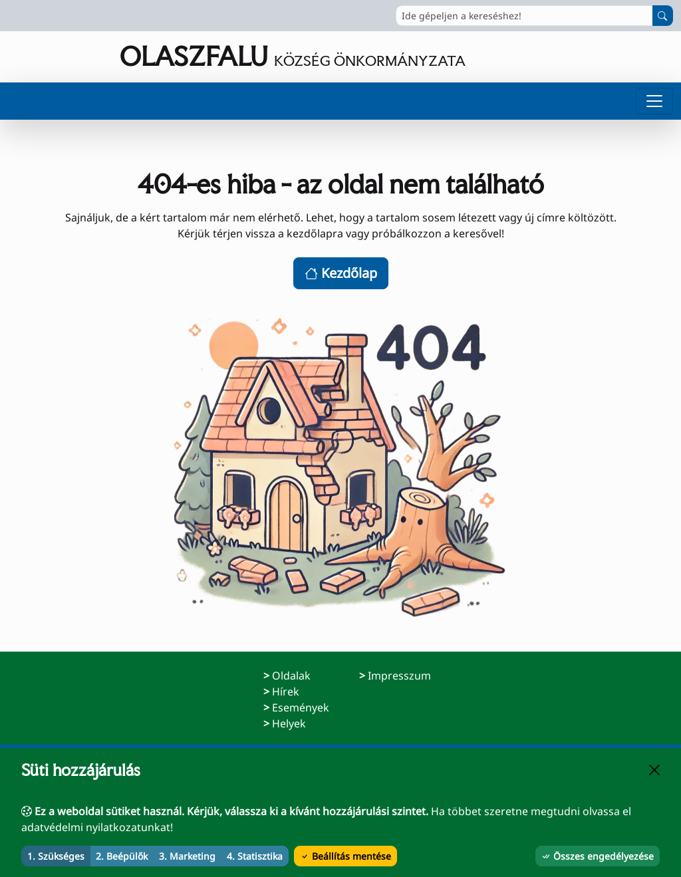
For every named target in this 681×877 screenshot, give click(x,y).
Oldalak (291, 675)
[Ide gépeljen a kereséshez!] (524, 15)
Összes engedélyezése (597, 856)
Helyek (289, 723)
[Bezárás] (654, 770)
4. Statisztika (255, 856)
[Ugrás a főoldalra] (237, 57)
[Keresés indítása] (662, 15)
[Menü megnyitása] (654, 101)
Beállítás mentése (345, 856)
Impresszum (399, 675)
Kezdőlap (341, 273)
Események (300, 707)
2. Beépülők (122, 856)
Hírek (285, 691)
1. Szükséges (55, 856)
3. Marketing (187, 856)
